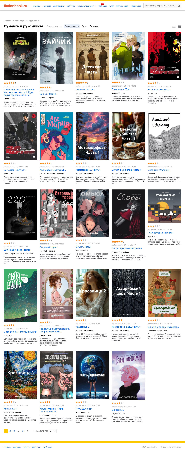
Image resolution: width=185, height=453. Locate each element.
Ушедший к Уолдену (158, 170)
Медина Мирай (118, 93)
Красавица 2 (82, 327)
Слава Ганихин (10, 99)
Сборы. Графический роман (127, 248)
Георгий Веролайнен (120, 252)
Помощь (7, 447)
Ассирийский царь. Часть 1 (126, 327)
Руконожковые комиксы (160, 232)
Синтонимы (118, 410)
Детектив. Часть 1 (85, 89)
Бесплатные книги (86, 6)
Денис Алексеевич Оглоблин (52, 174)
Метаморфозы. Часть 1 (88, 170)
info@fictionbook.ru (149, 447)
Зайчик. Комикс (48, 94)
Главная (7, 20)
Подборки (102, 6)
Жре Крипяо (153, 236)
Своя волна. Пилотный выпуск (20, 332)
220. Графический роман (17, 250)
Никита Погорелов (47, 251)
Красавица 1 (10, 408)
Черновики (136, 6)
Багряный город (48, 247)
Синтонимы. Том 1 (121, 89)
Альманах (8, 336)
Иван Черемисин (83, 413)
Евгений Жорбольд (48, 415)
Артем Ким (152, 93)
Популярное (122, 6)
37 (23, 431)
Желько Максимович (84, 93)
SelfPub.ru (47, 447)
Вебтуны (71, 6)
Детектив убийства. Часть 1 (126, 170)
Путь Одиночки (84, 409)
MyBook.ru (36, 447)
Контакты (17, 447)
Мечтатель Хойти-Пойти (158, 331)
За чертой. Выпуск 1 (15, 170)
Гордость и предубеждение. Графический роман (55, 330)
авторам (94, 26)
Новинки (47, 6)
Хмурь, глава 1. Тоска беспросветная (51, 410)
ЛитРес (27, 447)
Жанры (36, 6)
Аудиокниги (58, 6)
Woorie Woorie (82, 250)
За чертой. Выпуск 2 (158, 89)
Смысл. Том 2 (83, 246)
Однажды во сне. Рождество (163, 327)
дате (84, 26)
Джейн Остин (45, 335)
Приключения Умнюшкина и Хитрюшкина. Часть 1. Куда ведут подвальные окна (19, 92)
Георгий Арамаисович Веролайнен (18, 254)
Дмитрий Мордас (47, 98)
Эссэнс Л (151, 174)
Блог (111, 6)
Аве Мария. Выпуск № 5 (53, 170)
